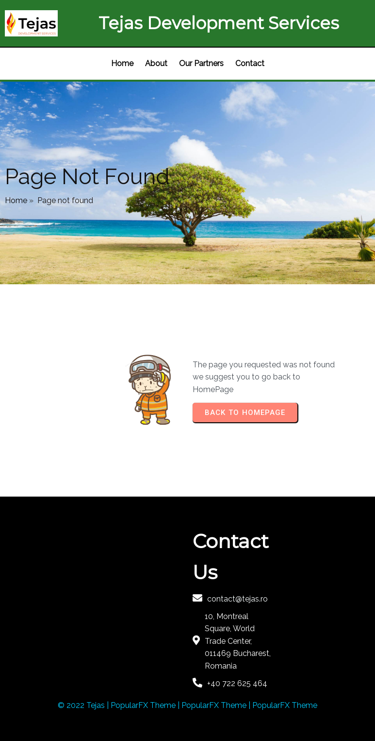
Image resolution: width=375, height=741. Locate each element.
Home (16, 200)
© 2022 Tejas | (84, 705)
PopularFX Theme (143, 705)
